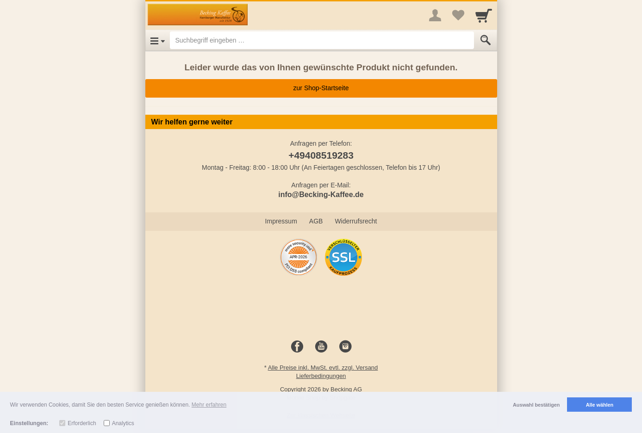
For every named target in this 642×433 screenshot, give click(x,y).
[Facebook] (297, 347)
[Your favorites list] (458, 15)
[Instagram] (345, 347)
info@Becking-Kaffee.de (321, 194)
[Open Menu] (158, 40)
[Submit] (485, 40)
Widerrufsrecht (356, 221)
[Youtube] (321, 347)
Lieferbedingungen (321, 375)
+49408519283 (321, 155)
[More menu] (435, 15)
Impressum (281, 221)
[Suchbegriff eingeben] (322, 40)
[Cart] (484, 15)
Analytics (123, 423)
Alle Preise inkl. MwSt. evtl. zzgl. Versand (323, 367)
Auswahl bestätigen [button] (536, 405)
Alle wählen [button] (599, 405)
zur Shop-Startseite (321, 88)
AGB (316, 221)
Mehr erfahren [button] (209, 405)
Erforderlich (82, 423)
